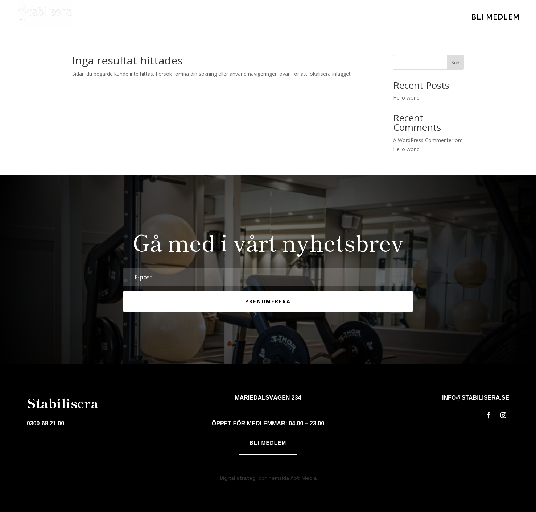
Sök (455, 62)
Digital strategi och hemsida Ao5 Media (268, 478)
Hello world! (407, 97)
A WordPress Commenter (423, 140)
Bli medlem (268, 443)
